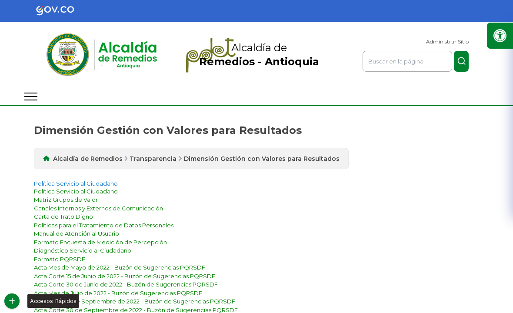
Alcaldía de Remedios (88, 159)
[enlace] (76, 191)
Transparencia (153, 159)
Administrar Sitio (447, 41)
